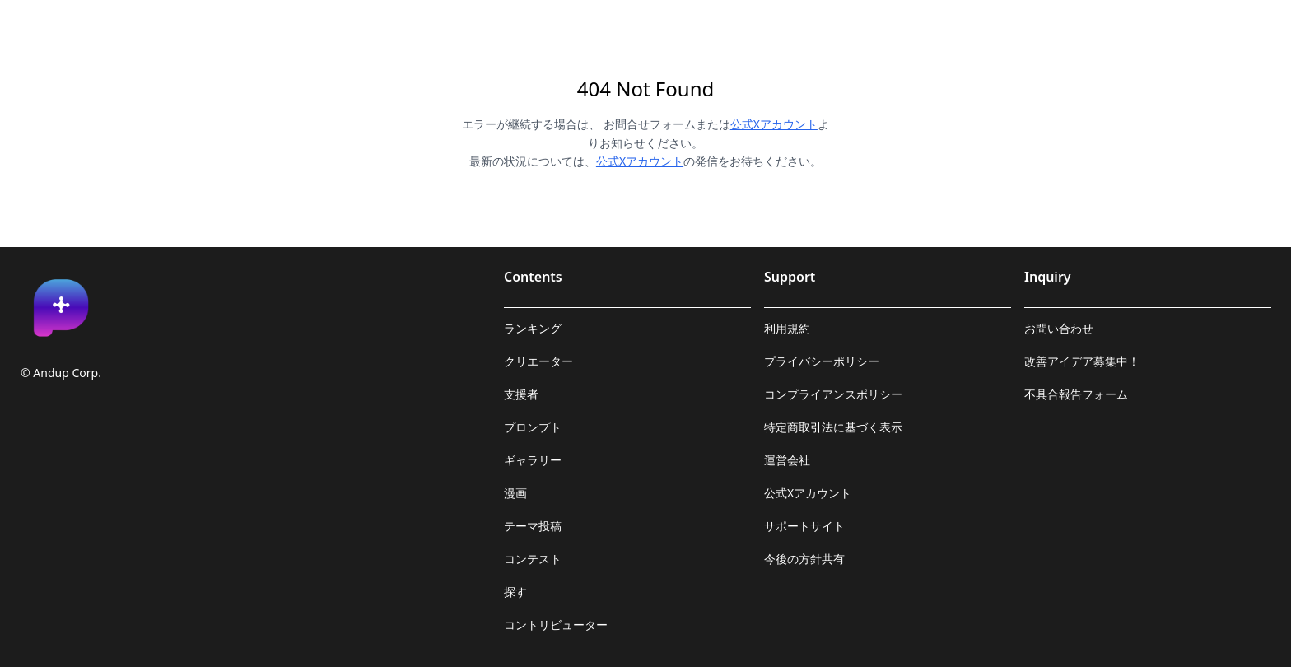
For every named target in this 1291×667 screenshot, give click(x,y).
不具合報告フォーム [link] (1076, 394)
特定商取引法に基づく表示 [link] (833, 427)
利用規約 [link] (787, 328)
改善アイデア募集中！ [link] (1082, 361)
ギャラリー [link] (533, 460)
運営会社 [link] (787, 460)
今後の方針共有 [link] (804, 559)
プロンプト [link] (533, 427)
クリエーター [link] (538, 361)
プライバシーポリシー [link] (821, 361)
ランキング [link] (533, 328)
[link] (61, 308)
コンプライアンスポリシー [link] (833, 394)
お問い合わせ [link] (1058, 328)
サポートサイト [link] (804, 526)
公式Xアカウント (774, 124)
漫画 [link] (515, 493)
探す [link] (515, 591)
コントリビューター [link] (556, 624)
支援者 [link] (521, 394)
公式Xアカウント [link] (807, 493)
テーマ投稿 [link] (533, 526)
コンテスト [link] (533, 559)
